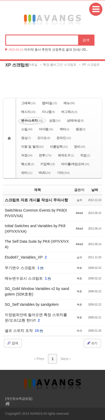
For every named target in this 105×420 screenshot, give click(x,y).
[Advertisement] (52, 83)
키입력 (47, 164)
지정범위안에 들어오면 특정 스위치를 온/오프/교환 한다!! (36, 317)
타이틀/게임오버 (75, 164)
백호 (79, 267)
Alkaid (79, 213)
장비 (79, 147)
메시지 (28, 112)
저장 (26, 155)
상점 (54, 120)
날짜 (94, 190)
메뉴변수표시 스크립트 (24, 278)
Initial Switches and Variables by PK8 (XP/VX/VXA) (35, 228)
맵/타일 (49, 103)
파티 (26, 173)
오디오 (43, 138)
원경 (80, 129)
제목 (37, 190)
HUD (45, 173)
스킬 (26, 129)
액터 (64, 129)
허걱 (79, 330)
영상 (26, 138)
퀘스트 (27, 164)
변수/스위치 (32, 120)
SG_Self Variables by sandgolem (32, 304)
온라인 (63, 138)
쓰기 (92, 343)
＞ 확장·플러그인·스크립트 (58, 64)
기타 (63, 173)
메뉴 (69, 103)
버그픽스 (69, 112)
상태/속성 (75, 120)
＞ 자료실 (30, 64)
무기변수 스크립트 (20, 268)
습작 (79, 200)
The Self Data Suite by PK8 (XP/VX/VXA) (37, 244)
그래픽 (28, 103)
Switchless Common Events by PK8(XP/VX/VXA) (36, 213)
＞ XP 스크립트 (89, 64)
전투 (45, 155)
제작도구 (66, 155)
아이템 (46, 129)
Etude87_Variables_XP (24, 257)
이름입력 (59, 147)
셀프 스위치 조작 (19, 330)
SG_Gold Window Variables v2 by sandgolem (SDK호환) (37, 291)
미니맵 (48, 112)
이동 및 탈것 (32, 147)
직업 (85, 155)
